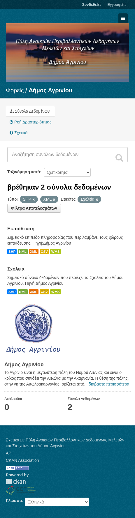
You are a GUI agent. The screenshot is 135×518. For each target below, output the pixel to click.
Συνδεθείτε (91, 4)
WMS (55, 252)
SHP (11, 252)
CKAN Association (22, 460)
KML (23, 252)
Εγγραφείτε (116, 4)
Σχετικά (19, 132)
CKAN (16, 481)
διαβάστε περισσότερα (109, 384)
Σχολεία (15, 268)
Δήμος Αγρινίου (50, 90)
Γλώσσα (14, 500)
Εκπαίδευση (20, 228)
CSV (44, 252)
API (9, 453)
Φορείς (15, 90)
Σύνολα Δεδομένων (30, 111)
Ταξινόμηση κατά (23, 171)
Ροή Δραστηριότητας (30, 122)
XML (33, 252)
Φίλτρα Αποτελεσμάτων (34, 208)
